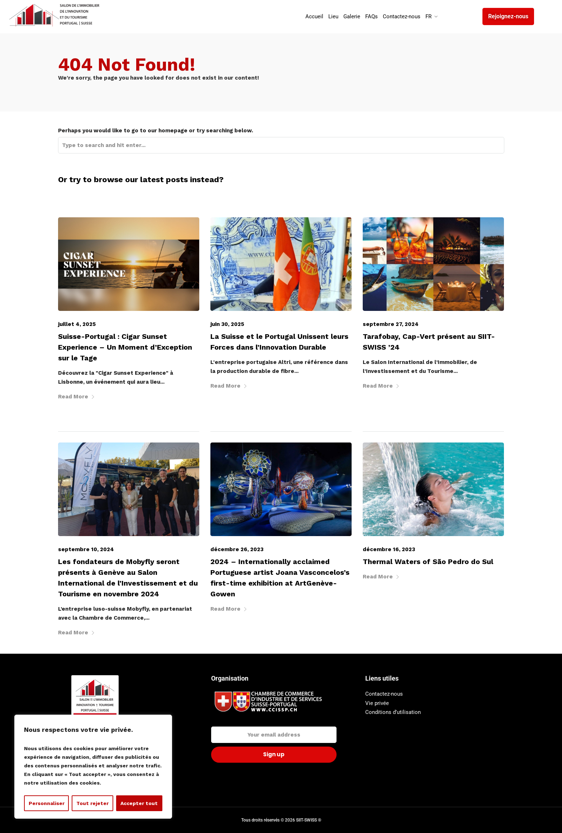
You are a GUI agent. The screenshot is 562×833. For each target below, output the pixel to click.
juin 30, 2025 (227, 324)
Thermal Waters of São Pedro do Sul (428, 561)
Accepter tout (139, 803)
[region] (93, 767)
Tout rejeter (92, 803)
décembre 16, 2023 (389, 549)
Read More (76, 396)
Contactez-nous (384, 694)
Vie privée (377, 703)
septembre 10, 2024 (86, 549)
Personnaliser (47, 803)
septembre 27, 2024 (391, 324)
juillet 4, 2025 (77, 324)
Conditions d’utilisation (393, 712)
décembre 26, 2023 (236, 549)
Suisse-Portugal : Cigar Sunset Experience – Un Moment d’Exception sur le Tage (125, 347)
